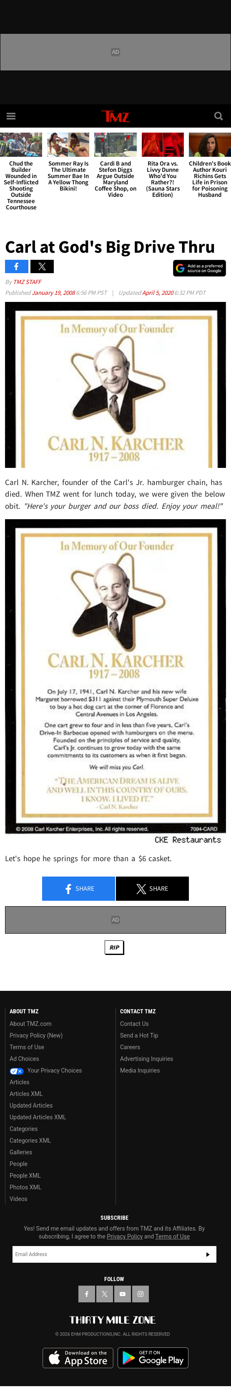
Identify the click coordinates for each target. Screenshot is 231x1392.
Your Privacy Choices (46, 1070)
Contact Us (134, 1023)
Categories (24, 1129)
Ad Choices (24, 1058)
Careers (130, 1047)
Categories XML (30, 1140)
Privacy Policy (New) (36, 1035)
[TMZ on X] (104, 1294)
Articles (20, 1082)
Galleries (21, 1152)
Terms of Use (27, 1047)
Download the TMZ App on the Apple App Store (78, 1358)
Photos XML (25, 1187)
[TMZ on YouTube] (122, 1294)
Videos (19, 1199)
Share (78, 889)
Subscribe (208, 1254)
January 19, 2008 (54, 292)
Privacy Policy (125, 1236)
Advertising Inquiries (146, 1058)
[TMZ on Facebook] (86, 1294)
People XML (25, 1175)
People (19, 1164)
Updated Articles (31, 1105)
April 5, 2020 (158, 292)
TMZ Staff (27, 282)
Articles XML (26, 1093)
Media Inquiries (140, 1070)
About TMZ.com (31, 1023)
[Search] (219, 116)
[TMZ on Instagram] (140, 1294)
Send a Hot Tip (139, 1035)
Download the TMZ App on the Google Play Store (153, 1358)
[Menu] (11, 116)
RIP (114, 947)
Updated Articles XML (38, 1117)
